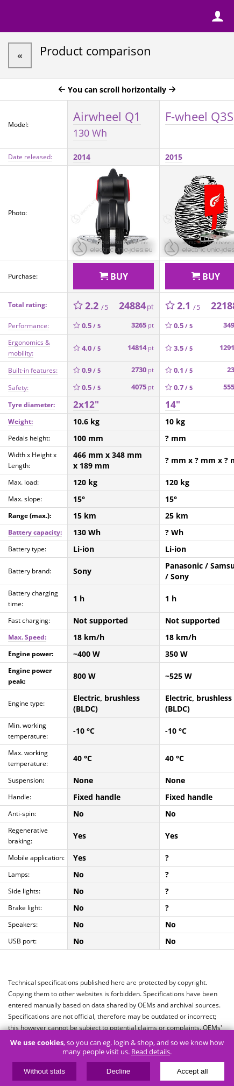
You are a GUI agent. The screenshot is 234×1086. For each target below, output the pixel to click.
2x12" (86, 404)
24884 (136, 305)
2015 (173, 157)
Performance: (28, 326)
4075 (142, 387)
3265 (142, 325)
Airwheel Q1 (107, 123)
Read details (150, 1051)
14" (172, 404)
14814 (140, 347)
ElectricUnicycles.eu (78, 17)
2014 (81, 157)
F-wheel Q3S (199, 116)
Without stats (44, 1071)
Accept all (192, 1071)
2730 (142, 369)
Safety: (18, 388)
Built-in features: (33, 370)
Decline (118, 1071)
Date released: (30, 157)
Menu (16, 16)
